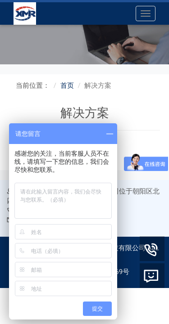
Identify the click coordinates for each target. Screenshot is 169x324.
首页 (67, 85)
